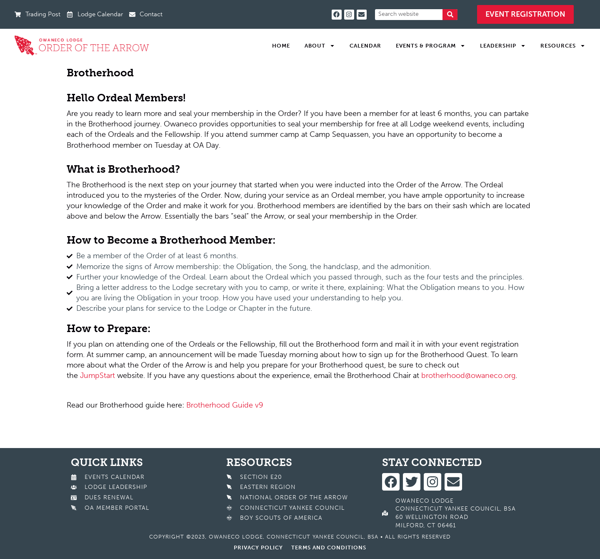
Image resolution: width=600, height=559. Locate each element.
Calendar (365, 46)
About (320, 46)
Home (281, 46)
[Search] (450, 14)
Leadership (503, 46)
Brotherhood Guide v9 (224, 405)
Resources (562, 46)
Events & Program (430, 46)
